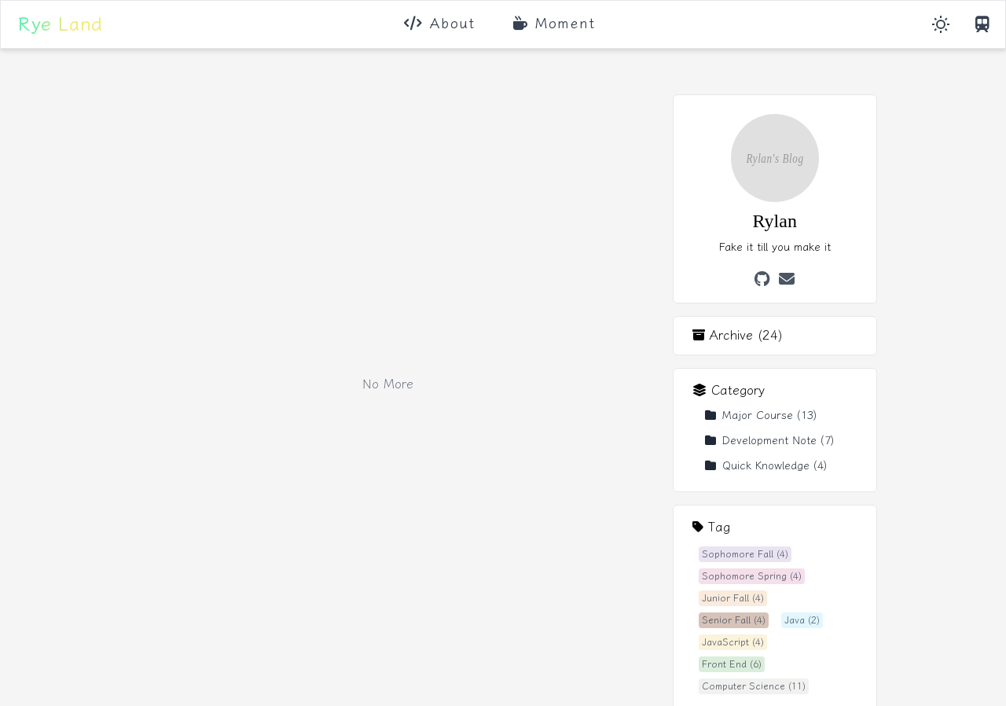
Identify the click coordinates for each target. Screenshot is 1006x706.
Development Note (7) (769, 440)
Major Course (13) (761, 415)
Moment (554, 23)
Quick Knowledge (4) (766, 466)
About (439, 23)
